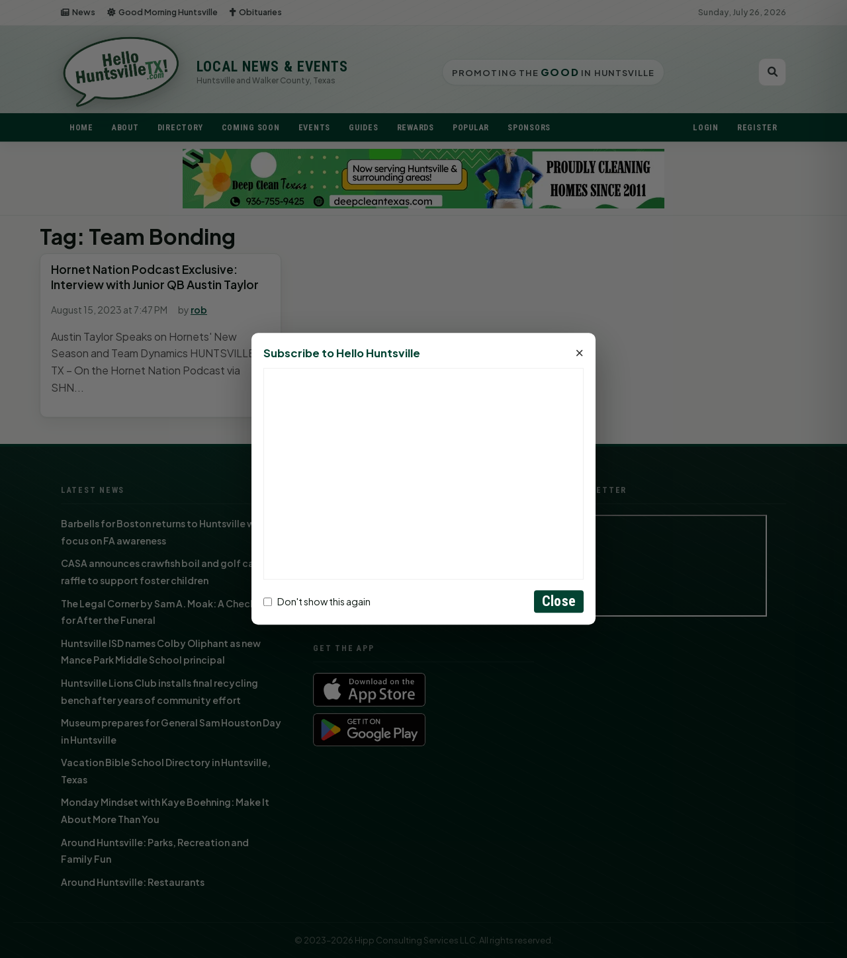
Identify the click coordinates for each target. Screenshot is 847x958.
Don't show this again (317, 601)
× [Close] (579, 354)
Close (559, 601)
